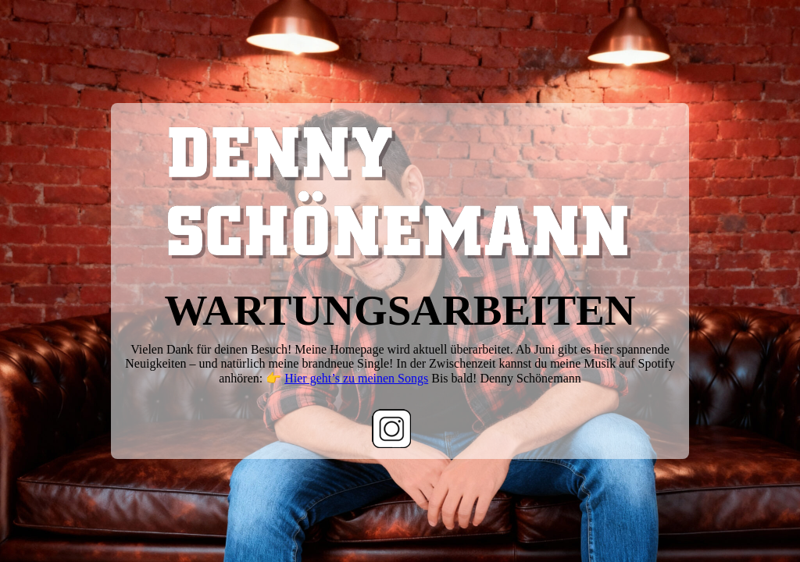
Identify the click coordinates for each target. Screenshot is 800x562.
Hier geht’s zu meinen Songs (356, 378)
